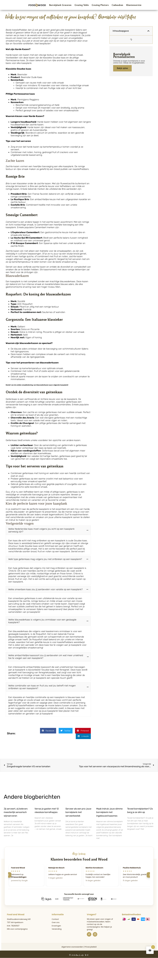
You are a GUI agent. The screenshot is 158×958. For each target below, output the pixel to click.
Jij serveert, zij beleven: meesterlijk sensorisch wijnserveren (16, 811)
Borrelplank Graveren (60, 5)
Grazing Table (82, 5)
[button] (48, 530)
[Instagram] (95, 933)
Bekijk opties (122, 68)
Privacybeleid (91, 945)
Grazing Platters (100, 5)
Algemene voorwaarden (72, 945)
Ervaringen (56, 924)
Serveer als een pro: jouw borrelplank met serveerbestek (78, 811)
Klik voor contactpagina (17, 927)
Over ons (55, 921)
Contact (55, 917)
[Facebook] (89, 933)
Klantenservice (133, 5)
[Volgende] (149, 873)
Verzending (57, 927)
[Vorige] (8, 873)
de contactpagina (94, 924)
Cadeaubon (117, 5)
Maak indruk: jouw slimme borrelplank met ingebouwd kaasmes (109, 811)
